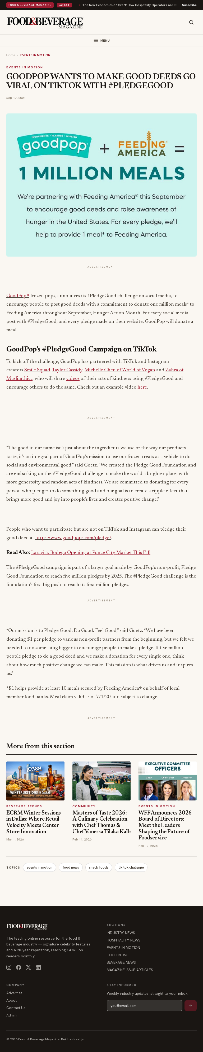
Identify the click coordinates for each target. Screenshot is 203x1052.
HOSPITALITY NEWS (123, 940)
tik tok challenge (131, 867)
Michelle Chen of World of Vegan (120, 370)
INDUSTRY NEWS (121, 932)
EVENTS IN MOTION (35, 55)
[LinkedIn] (38, 967)
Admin (11, 1015)
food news (70, 867)
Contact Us (15, 1007)
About (11, 1000)
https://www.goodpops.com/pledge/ (73, 537)
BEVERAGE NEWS (121, 962)
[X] (28, 967)
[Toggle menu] (101, 40)
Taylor (59, 370)
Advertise (14, 993)
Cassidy (74, 370)
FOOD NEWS (117, 955)
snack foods (98, 867)
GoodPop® (17, 295)
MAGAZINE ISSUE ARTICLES (130, 969)
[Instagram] (8, 967)
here (142, 387)
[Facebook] (18, 967)
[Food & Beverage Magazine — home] (45, 22)
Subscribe (189, 5)
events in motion (39, 867)
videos (73, 378)
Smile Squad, (37, 370)
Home (10, 55)
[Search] (191, 22)
